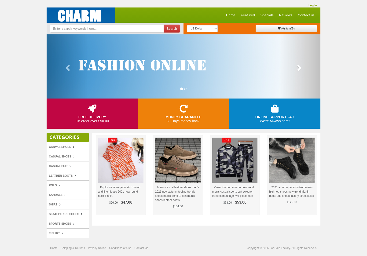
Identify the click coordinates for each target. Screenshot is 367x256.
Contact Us (141, 248)
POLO (53, 185)
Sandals (55, 195)
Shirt (53, 204)
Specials (267, 15)
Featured (248, 15)
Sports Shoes (60, 223)
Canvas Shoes (60, 147)
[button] (67, 66)
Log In (312, 5)
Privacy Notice (97, 248)
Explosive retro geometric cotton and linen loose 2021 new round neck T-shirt (119, 191)
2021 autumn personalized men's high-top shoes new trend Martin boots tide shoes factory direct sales (291, 191)
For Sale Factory (279, 248)
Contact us (306, 15)
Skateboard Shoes (64, 214)
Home (230, 15)
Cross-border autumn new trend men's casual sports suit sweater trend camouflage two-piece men (233, 191)
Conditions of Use (120, 248)
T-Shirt (54, 233)
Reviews (285, 15)
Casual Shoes (60, 156)
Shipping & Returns (73, 248)
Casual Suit (58, 166)
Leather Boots (61, 175)
